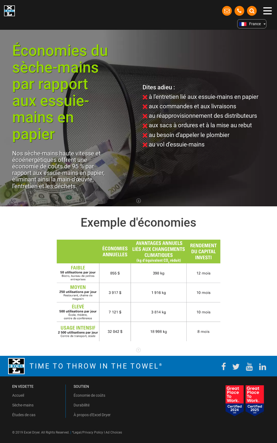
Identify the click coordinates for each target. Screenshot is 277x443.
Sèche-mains (23, 405)
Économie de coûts (89, 395)
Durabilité (82, 405)
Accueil (18, 395)
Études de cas (23, 415)
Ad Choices (113, 432)
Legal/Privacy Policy (88, 432)
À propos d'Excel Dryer (92, 415)
